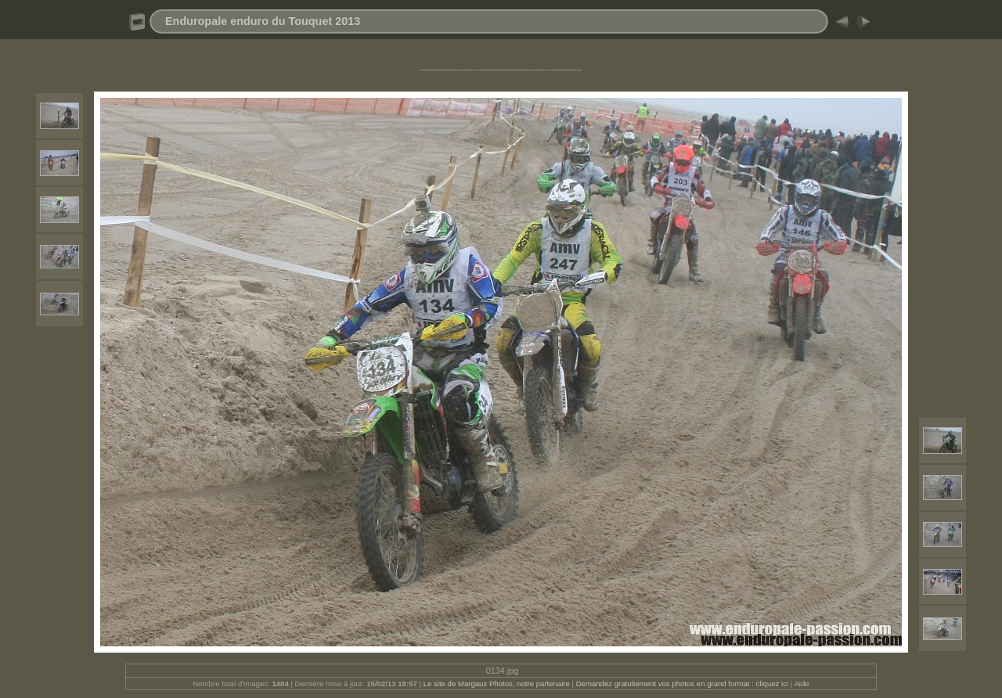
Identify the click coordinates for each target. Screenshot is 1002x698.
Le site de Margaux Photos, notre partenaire (498, 683)
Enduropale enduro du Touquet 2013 (262, 21)
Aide (801, 683)
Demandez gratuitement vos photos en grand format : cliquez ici (683, 683)
